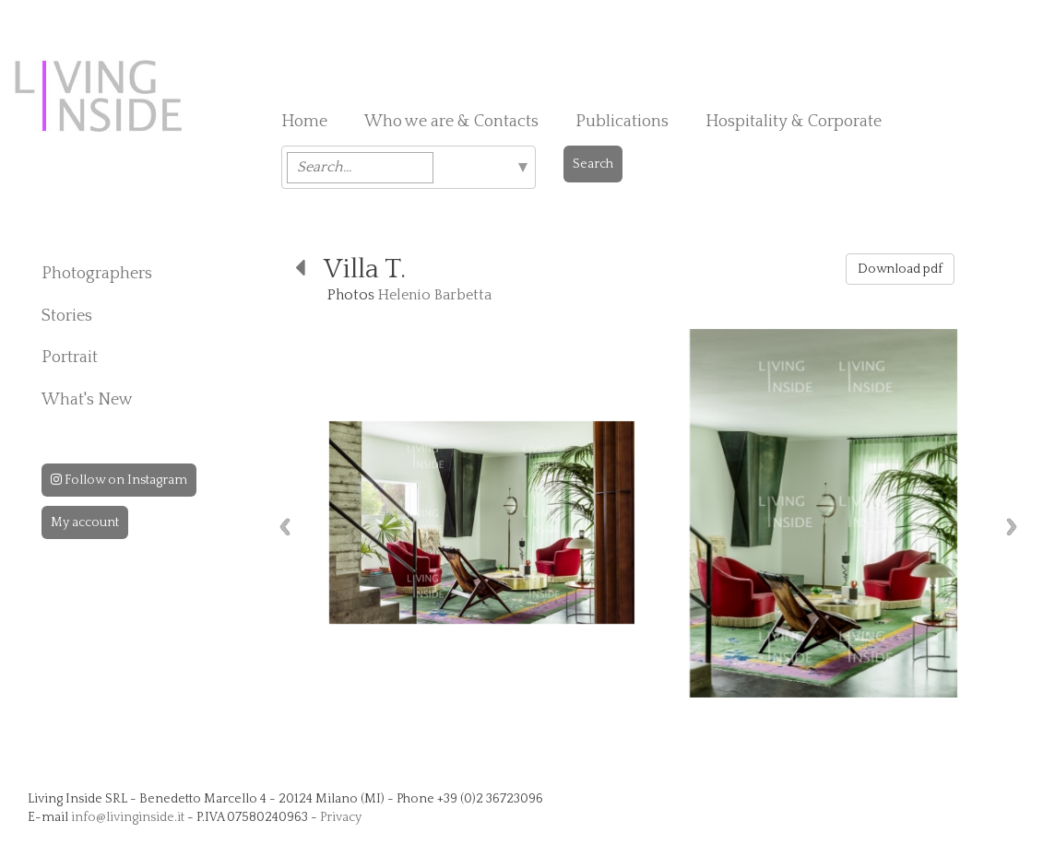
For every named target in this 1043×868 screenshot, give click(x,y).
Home (304, 121)
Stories (66, 316)
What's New (87, 400)
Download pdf (900, 269)
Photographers (96, 273)
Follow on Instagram (119, 480)
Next (1011, 527)
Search (593, 164)
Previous (284, 527)
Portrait (69, 357)
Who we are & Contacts (451, 121)
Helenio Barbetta (435, 295)
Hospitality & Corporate (793, 121)
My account (85, 522)
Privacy (340, 817)
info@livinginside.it (127, 817)
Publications (622, 121)
